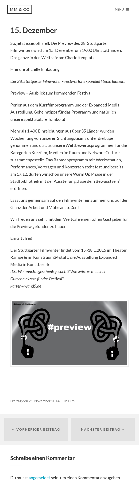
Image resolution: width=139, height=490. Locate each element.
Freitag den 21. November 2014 (35, 401)
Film (71, 401)
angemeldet (39, 477)
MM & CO (20, 9)
